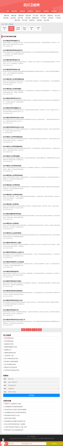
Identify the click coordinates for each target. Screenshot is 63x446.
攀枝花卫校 (35, 18)
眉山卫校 (42, 15)
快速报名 (54, 11)
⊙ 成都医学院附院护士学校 (10, 347)
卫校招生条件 (18, 28)
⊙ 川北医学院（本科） (9, 355)
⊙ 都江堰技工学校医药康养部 (10, 361)
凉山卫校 (46, 20)
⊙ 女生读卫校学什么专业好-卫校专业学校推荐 (14, 409)
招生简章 (14, 11)
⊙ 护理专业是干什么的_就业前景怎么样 (13, 430)
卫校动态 (38, 28)
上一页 (29, 329)
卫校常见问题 (11, 28)
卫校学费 (31, 28)
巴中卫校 (24, 20)
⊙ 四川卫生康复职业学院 (9, 364)
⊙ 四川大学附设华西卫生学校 (10, 358)
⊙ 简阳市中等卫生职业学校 (10, 367)
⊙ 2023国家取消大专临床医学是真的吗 (13, 406)
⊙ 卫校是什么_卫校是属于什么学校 (12, 403)
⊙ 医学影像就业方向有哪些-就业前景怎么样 (14, 421)
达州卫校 (13, 18)
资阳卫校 (50, 15)
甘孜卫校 (39, 20)
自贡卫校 (5, 18)
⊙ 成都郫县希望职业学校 (9, 352)
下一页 (34, 329)
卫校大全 (38, 11)
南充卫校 (28, 15)
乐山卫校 (35, 15)
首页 (7, 11)
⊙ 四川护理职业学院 (8, 338)
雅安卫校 (17, 20)
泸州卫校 (27, 18)
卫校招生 (30, 11)
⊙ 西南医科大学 (7, 349)
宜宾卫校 (50, 18)
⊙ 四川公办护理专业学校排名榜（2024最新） (14, 424)
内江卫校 (57, 15)
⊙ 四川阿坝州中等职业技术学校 (11, 370)
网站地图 (33, 436)
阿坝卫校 (31, 20)
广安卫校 (58, 18)
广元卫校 (43, 18)
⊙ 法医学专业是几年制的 (9, 418)
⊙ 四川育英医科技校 (8, 341)
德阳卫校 (21, 15)
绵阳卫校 (13, 15)
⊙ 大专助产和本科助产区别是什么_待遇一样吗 (15, 427)
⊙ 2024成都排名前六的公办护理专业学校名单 (14, 412)
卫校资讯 (46, 11)
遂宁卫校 (20, 18)
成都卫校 (6, 15)
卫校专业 (22, 11)
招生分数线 (25, 28)
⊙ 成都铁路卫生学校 (8, 344)
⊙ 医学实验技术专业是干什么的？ (11, 415)
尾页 (39, 329)
